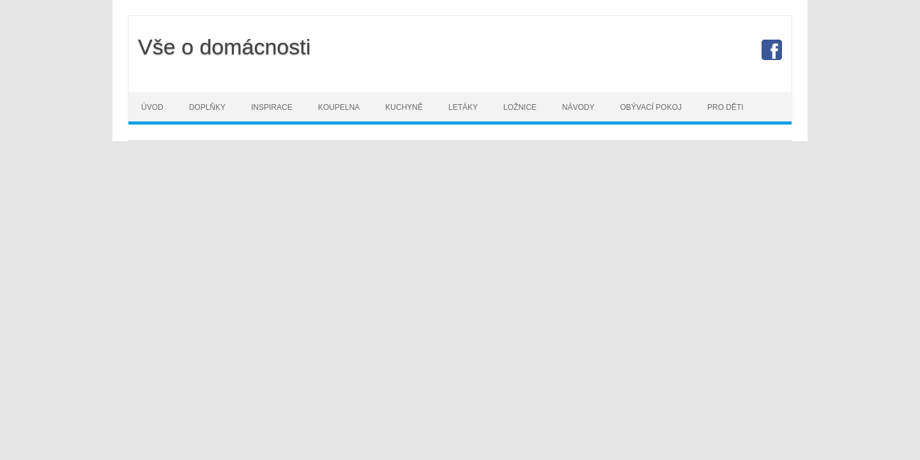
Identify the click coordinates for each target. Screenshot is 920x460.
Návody (578, 107)
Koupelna (339, 107)
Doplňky (207, 107)
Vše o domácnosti (224, 46)
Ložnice (520, 107)
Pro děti (725, 107)
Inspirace (272, 107)
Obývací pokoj (651, 107)
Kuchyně (404, 107)
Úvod (152, 107)
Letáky (463, 107)
